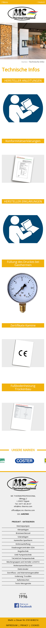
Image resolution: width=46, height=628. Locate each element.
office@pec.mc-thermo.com (23, 510)
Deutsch (41, 2)
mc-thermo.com (25, 506)
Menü (4, 2)
